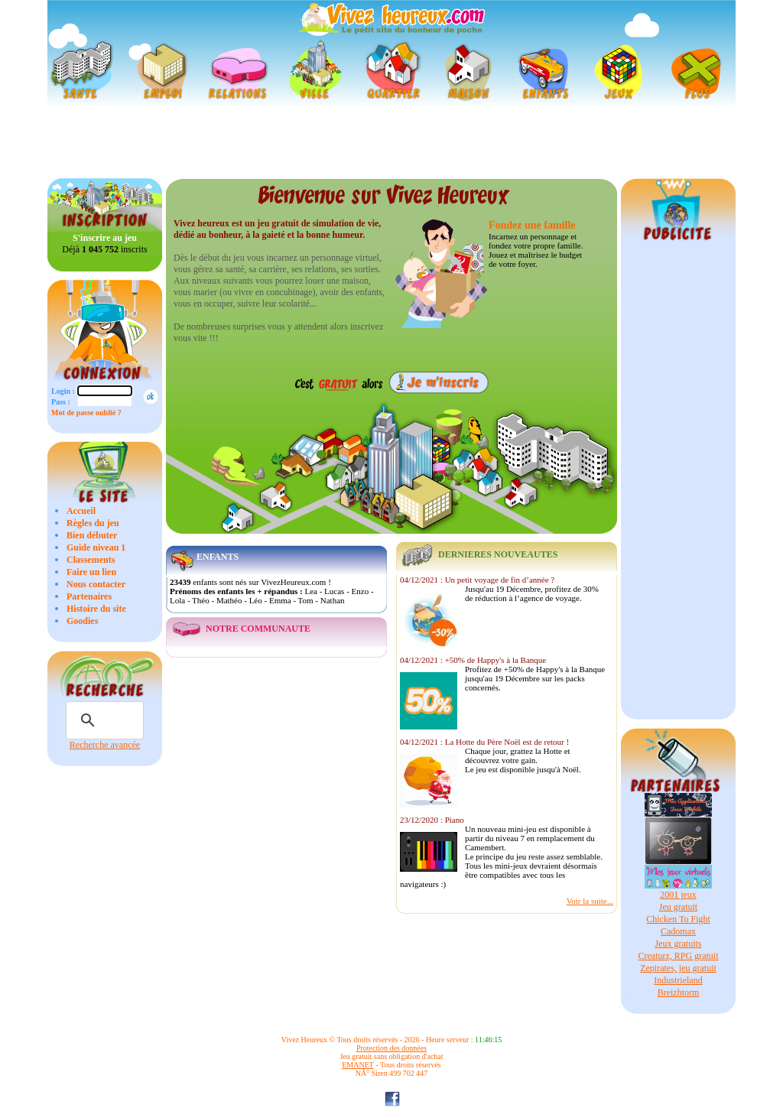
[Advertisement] (391, 142)
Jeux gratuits (678, 943)
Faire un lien (91, 572)
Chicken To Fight (678, 919)
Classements (91, 559)
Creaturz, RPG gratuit (678, 955)
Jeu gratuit (678, 907)
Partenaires (89, 596)
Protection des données (391, 1048)
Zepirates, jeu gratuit (678, 968)
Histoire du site (96, 608)
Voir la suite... (590, 900)
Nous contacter (96, 584)
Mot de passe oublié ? (86, 412)
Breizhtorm (679, 992)
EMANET (357, 1065)
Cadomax (678, 931)
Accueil (81, 510)
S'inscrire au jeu (105, 237)
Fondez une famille (532, 225)
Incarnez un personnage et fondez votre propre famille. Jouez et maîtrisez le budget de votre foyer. (536, 250)
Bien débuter (92, 535)
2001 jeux (678, 894)
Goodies (82, 621)
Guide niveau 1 (96, 547)
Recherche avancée (105, 744)
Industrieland (678, 980)
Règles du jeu (93, 523)
